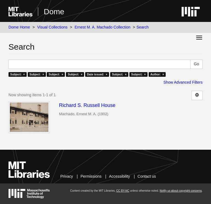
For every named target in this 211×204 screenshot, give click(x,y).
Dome (54, 11)
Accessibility (119, 176)
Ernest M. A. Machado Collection (103, 27)
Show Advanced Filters (182, 82)
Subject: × (17, 74)
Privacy (66, 176)
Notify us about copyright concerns (181, 190)
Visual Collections (52, 27)
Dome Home (19, 27)
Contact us (147, 176)
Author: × (157, 74)
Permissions (90, 176)
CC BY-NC (122, 190)
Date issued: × (97, 74)
